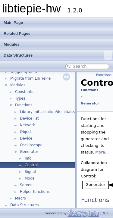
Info (28, 158)
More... (102, 152)
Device (26, 138)
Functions (23, 105)
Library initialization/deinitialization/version (59, 112)
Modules (12, 44)
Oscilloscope (31, 145)
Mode (30, 178)
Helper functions (35, 192)
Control (31, 165)
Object (26, 132)
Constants (24, 92)
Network (27, 125)
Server (26, 185)
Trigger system (23, 72)
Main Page (13, 22)
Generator (29, 152)
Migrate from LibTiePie (30, 78)
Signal (30, 172)
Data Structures (58, 55)
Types (20, 98)
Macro (20, 198)
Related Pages (17, 33)
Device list (29, 118)
